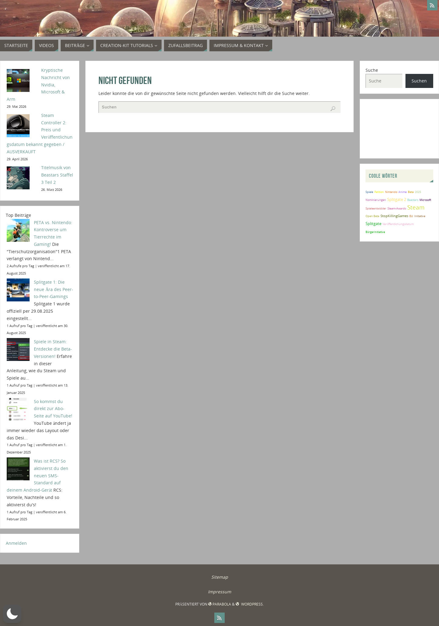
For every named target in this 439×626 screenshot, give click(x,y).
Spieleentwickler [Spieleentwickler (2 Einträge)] (376, 208)
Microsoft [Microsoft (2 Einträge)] (425, 200)
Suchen (419, 81)
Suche (372, 70)
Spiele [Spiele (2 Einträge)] (369, 192)
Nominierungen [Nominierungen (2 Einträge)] (376, 200)
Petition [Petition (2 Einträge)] (379, 192)
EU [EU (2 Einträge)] (411, 216)
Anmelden (16, 543)
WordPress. (249, 604)
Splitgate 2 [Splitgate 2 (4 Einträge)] (396, 199)
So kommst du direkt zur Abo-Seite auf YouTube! (53, 409)
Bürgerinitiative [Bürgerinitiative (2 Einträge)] (375, 232)
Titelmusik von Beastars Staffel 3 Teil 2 (57, 175)
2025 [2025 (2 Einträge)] (418, 192)
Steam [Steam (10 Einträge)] (416, 207)
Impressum (219, 592)
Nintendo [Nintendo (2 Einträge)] (391, 192)
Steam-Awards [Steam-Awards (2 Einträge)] (396, 208)
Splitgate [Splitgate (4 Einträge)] (373, 223)
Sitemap (219, 577)
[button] (12, 614)
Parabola (219, 604)
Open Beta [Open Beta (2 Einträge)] (372, 216)
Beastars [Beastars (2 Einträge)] (412, 200)
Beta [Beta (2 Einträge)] (411, 192)
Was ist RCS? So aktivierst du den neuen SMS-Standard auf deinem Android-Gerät (37, 475)
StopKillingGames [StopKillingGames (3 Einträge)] (394, 215)
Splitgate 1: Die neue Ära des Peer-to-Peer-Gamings (53, 289)
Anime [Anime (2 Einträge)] (402, 192)
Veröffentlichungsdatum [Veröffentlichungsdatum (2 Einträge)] (398, 224)
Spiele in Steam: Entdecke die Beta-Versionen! (53, 349)
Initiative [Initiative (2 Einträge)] (419, 216)
